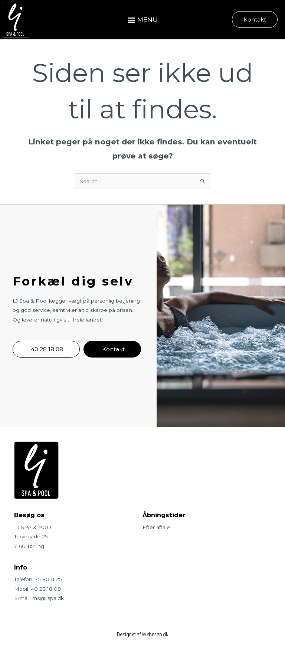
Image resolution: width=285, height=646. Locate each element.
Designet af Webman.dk (142, 634)
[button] (142, 19)
